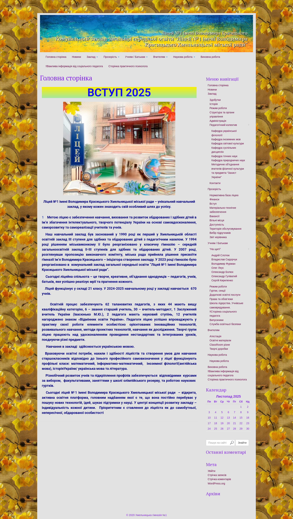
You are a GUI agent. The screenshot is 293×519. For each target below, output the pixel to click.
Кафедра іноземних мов (226, 139)
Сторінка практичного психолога (127, 66)
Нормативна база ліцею (224, 195)
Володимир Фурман (223, 263)
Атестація (215, 336)
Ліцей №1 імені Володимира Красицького (170, 31)
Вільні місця (217, 220)
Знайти (242, 442)
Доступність (217, 224)
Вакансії (215, 216)
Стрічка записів (217, 475)
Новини (76, 56)
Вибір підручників (220, 232)
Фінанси (214, 199)
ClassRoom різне (220, 344)
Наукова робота (184, 56)
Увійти (211, 470)
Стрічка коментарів (219, 479)
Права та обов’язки (221, 299)
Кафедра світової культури (228, 143)
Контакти (215, 183)
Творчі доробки (219, 348)
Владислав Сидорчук (224, 259)
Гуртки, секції (218, 290)
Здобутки (215, 99)
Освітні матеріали (220, 340)
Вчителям (160, 56)
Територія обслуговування (225, 228)
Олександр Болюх (223, 271)
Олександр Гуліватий (224, 276)
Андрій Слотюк (221, 255)
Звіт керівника (218, 237)
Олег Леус (218, 267)
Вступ (213, 203)
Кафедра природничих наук (228, 160)
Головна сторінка (56, 56)
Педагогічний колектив (223, 124)
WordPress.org (216, 483)
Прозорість (111, 56)
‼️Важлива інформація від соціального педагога (74, 66)
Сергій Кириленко (222, 280)
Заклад (92, 56)
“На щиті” (215, 249)
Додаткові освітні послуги (225, 294)
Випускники (216, 320)
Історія (214, 103)
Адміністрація (218, 120)
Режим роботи (218, 108)
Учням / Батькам (136, 56)
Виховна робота (210, 56)
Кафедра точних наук (225, 156)
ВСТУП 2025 (119, 92)
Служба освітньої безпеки (225, 324)
